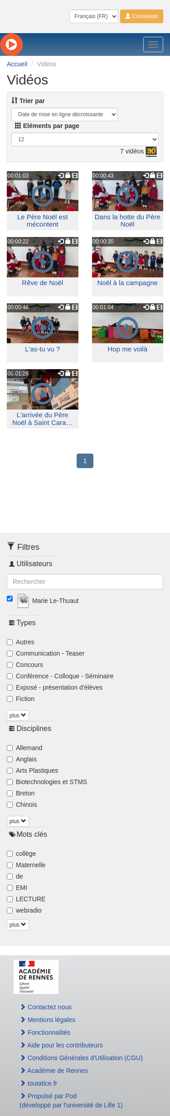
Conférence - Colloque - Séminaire (60, 676)
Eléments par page (47, 125)
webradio (24, 910)
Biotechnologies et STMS (47, 781)
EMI (17, 887)
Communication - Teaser (45, 653)
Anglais (22, 759)
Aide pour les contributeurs (61, 1045)
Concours (25, 664)
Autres (20, 642)
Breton (20, 793)
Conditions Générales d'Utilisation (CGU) (81, 1058)
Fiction (20, 698)
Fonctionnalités (44, 1032)
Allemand (24, 747)
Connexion (141, 16)
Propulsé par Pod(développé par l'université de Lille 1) (71, 1100)
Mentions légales (47, 1019)
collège (21, 853)
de (15, 876)
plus (18, 715)
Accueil (17, 64)
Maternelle (26, 865)
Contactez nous (45, 1007)
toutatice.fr (38, 1083)
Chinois (22, 804)
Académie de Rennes (53, 1070)
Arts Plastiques (32, 770)
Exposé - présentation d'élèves (54, 687)
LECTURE (26, 899)
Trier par (28, 100)
